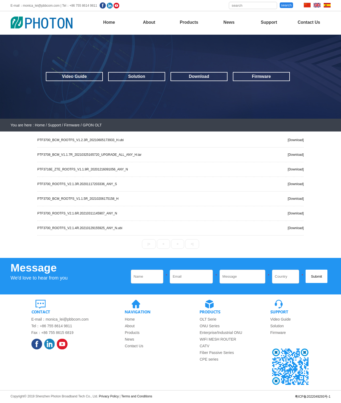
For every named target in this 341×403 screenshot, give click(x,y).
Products (189, 22)
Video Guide (74, 76)
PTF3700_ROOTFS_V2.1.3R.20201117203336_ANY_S (77, 184)
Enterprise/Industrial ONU (221, 332)
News (229, 22)
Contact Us (309, 22)
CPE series (209, 359)
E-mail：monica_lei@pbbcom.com (60, 319)
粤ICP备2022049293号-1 (312, 396)
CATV (204, 346)
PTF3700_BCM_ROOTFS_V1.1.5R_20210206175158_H (78, 199)
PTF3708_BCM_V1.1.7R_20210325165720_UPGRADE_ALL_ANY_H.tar (89, 155)
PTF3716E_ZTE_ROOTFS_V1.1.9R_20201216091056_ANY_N (82, 169)
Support (269, 22)
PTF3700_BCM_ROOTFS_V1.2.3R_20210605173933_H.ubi (80, 140)
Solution (136, 76)
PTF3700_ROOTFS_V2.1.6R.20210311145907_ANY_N (77, 213)
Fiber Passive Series (217, 352)
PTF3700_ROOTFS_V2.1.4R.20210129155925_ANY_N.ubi (79, 228)
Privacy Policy (109, 396)
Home (109, 22)
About (149, 22)
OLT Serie (208, 319)
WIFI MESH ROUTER (218, 339)
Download (199, 76)
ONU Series (210, 326)
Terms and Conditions (136, 396)
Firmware (261, 76)
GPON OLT (92, 125)
